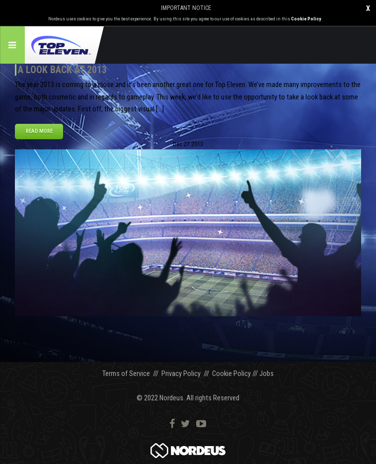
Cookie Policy (306, 18)
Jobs (266, 374)
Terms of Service (126, 374)
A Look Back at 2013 (62, 70)
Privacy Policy (181, 374)
